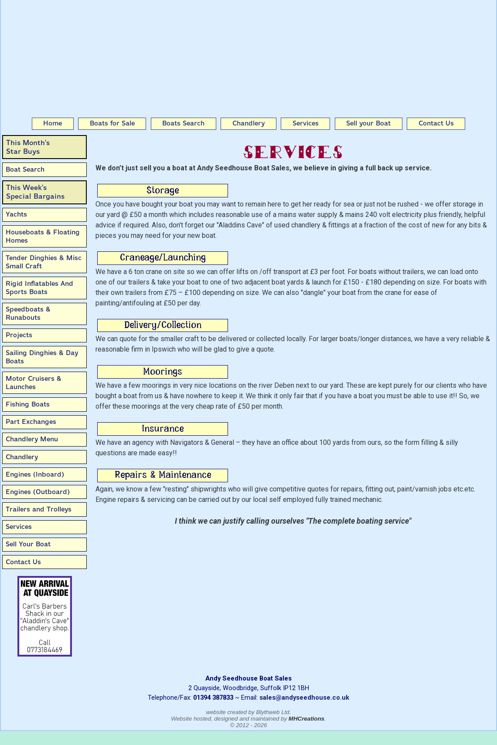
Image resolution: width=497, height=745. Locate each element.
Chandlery (248, 123)
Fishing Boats (28, 404)
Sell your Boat (368, 123)
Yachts (16, 214)
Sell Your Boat (28, 544)
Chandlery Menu (32, 439)
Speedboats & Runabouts (28, 313)
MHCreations (306, 718)
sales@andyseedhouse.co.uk (304, 697)
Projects (19, 335)
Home (52, 123)
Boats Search (183, 123)
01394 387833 (213, 697)
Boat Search (25, 169)
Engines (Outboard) (38, 492)
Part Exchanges (31, 422)
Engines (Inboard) (35, 474)
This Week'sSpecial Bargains (35, 191)
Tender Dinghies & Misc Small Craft (44, 262)
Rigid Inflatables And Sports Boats (39, 288)
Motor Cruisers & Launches (33, 383)
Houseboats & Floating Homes (43, 236)
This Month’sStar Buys (28, 147)
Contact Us (436, 123)
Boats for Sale (112, 123)
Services (306, 123)
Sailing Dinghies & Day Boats (42, 357)
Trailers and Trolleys (38, 509)
